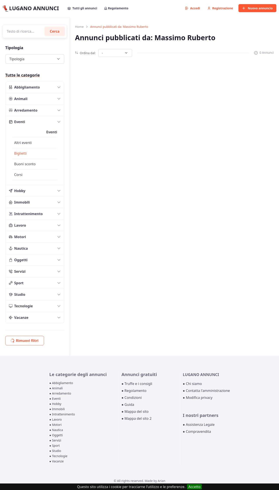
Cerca (55, 31)
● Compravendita (197, 431)
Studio (17, 294)
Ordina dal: (85, 53)
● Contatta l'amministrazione (206, 390)
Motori (17, 236)
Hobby (17, 190)
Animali (18, 98)
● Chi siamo (192, 383)
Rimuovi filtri (25, 340)
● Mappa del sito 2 (136, 418)
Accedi (192, 8)
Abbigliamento (24, 87)
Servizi (17, 271)
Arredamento (23, 110)
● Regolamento (133, 390)
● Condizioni (131, 397)
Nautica (18, 248)
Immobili (19, 202)
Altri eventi (23, 142)
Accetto (194, 486)
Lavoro (17, 225)
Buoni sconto (25, 164)
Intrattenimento (26, 213)
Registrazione (220, 8)
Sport (16, 283)
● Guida (127, 404)
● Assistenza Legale (199, 424)
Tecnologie (21, 306)
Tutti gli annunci (82, 8)
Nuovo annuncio (257, 8)
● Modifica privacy (198, 397)
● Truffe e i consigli (136, 383)
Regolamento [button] (116, 8)
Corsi (18, 174)
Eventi (17, 121)
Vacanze (18, 317)
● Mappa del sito (135, 411)
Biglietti (20, 153)
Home (79, 27)
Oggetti (18, 260)
